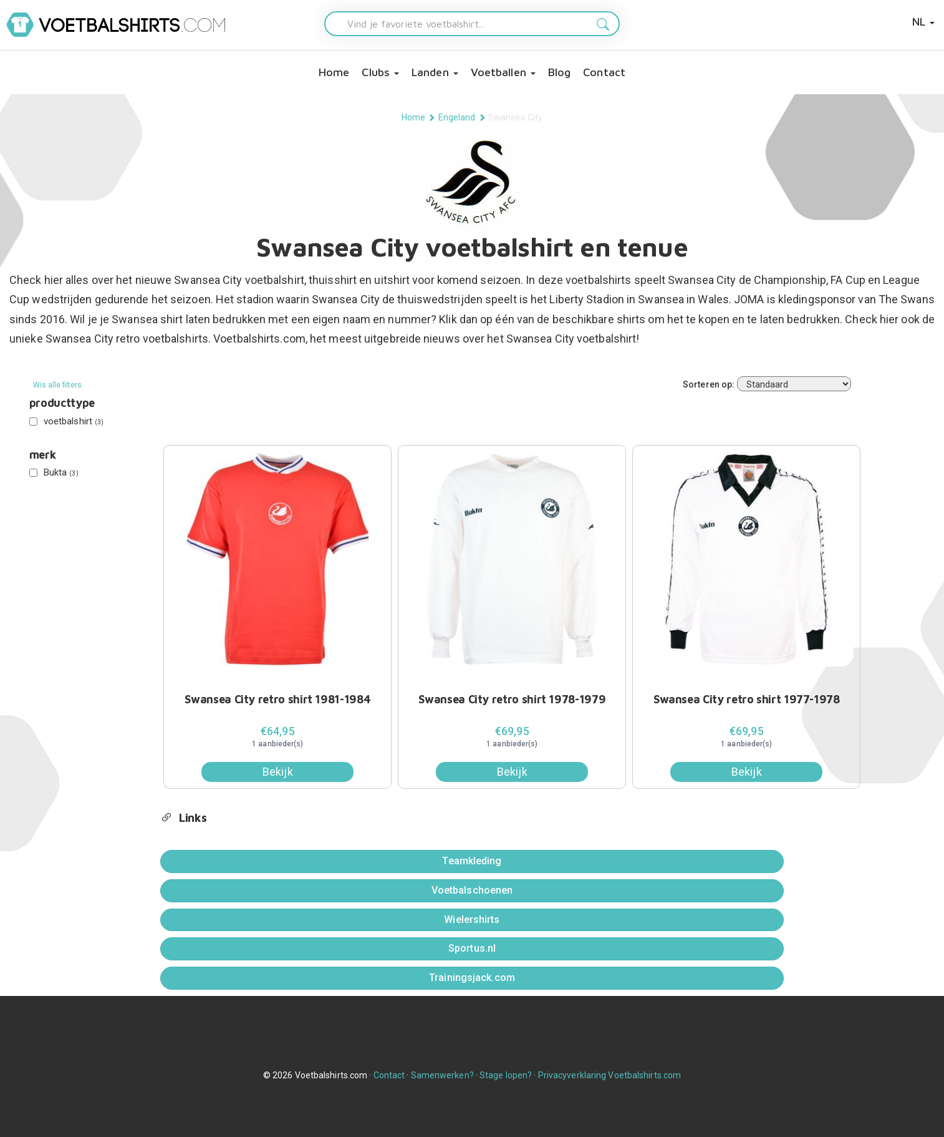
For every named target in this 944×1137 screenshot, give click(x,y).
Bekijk (277, 771)
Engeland (457, 117)
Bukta (54, 472)
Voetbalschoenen (472, 890)
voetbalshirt (66, 421)
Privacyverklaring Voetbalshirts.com (610, 1075)
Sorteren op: (708, 384)
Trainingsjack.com (472, 977)
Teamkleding (471, 861)
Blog (559, 72)
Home (334, 72)
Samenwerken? (442, 1075)
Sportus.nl (472, 948)
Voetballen (503, 72)
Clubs (380, 72)
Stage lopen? (505, 1075)
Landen (435, 72)
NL (923, 21)
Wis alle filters (57, 385)
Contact (604, 72)
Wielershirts (471, 919)
